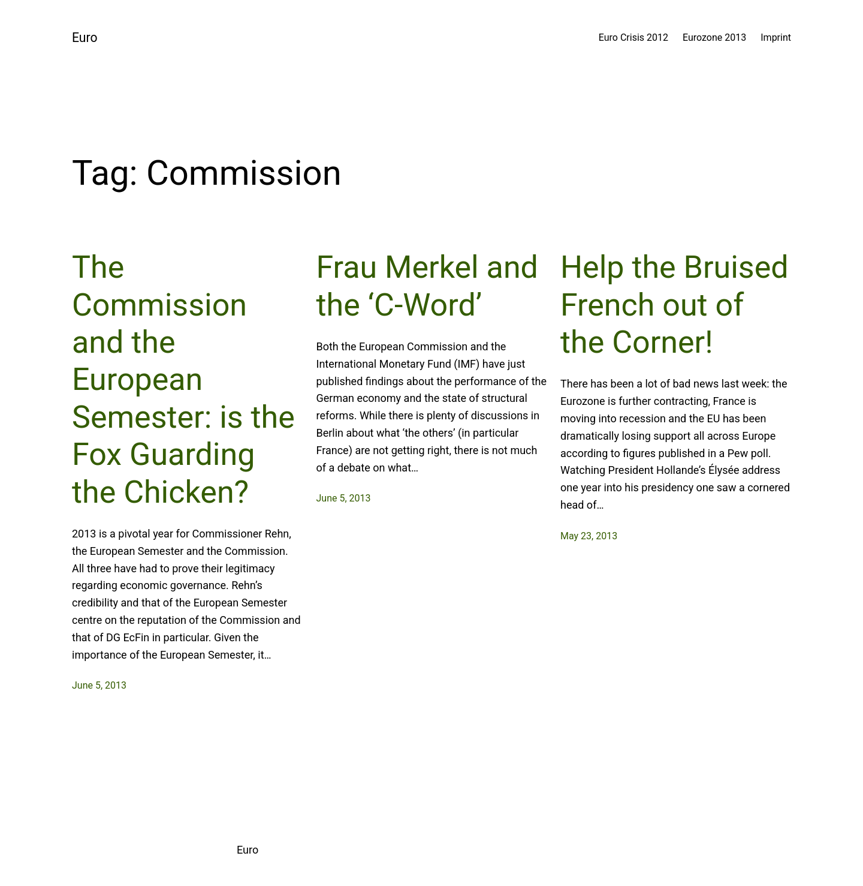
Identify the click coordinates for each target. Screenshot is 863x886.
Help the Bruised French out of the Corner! (674, 305)
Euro (85, 37)
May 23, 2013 (588, 536)
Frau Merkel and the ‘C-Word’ (427, 286)
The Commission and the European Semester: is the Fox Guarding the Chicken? (183, 379)
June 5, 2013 (99, 685)
